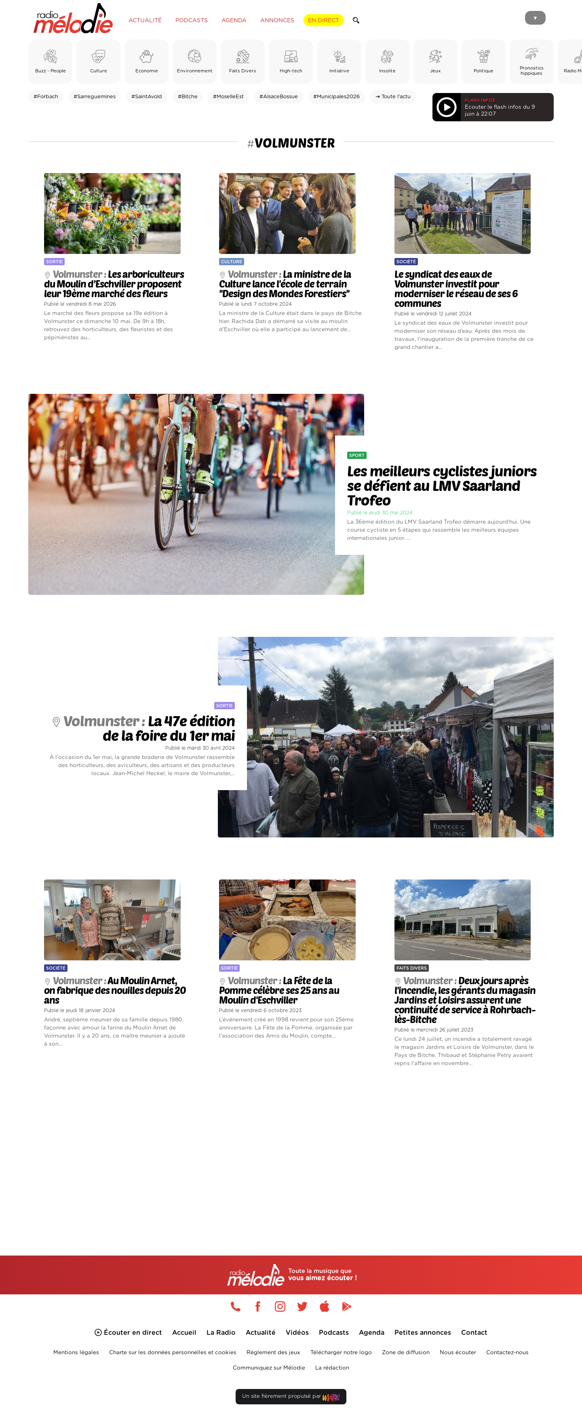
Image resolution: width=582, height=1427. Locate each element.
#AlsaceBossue (278, 96)
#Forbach (46, 96)
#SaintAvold (146, 96)
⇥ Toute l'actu (393, 96)
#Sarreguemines (95, 96)
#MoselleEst (228, 96)
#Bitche (188, 96)
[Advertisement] (291, 1155)
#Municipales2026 (336, 96)
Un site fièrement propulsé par (291, 1401)
